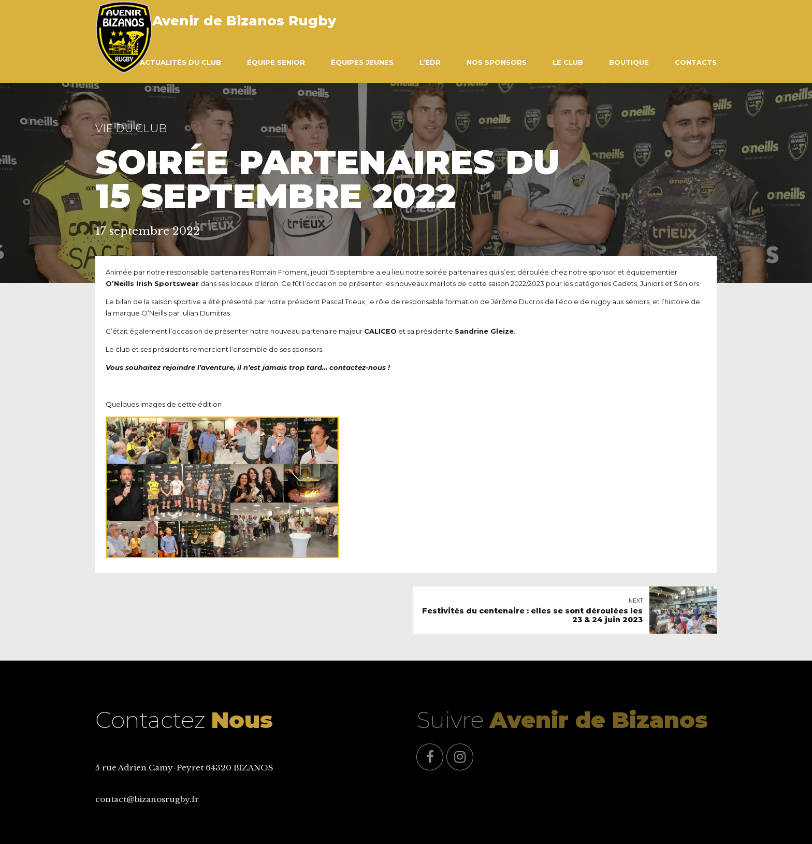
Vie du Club (131, 128)
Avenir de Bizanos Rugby (244, 20)
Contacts (696, 62)
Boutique (629, 62)
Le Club (568, 62)
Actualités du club (180, 62)
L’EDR (430, 62)
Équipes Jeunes (362, 62)
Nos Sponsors (497, 62)
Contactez (184, 720)
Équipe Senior (276, 62)
